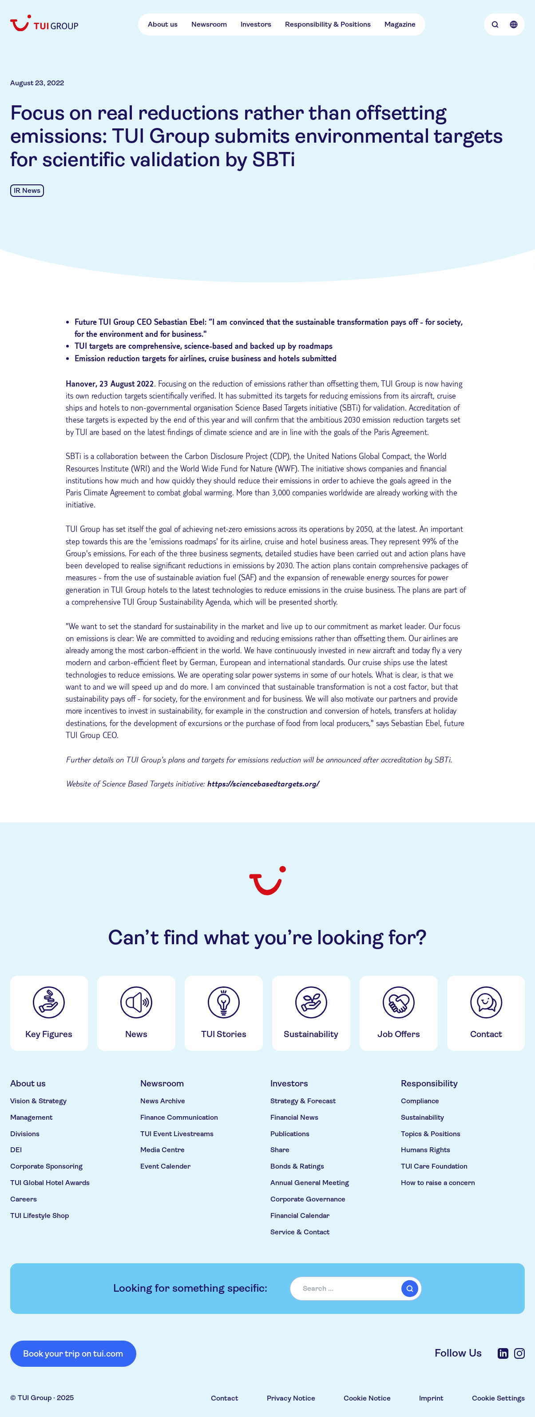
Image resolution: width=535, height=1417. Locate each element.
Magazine (400, 24)
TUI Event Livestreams (177, 1134)
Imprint (431, 1398)
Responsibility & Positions (328, 24)
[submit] (409, 1288)
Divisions (25, 1134)
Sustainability (422, 1118)
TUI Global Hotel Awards (50, 1183)
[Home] (44, 23)
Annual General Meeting (309, 1183)
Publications (289, 1134)
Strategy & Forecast (303, 1101)
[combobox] (356, 1288)
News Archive (162, 1101)
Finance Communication (179, 1118)
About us (163, 24)
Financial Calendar (299, 1216)
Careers (23, 1199)
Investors (256, 24)
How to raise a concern (438, 1183)
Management (31, 1118)
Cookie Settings (498, 1398)
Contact (224, 1398)
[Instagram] (519, 1353)
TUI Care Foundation (434, 1166)
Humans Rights (425, 1150)
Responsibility (429, 1083)
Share (279, 1150)
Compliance (420, 1101)
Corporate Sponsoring (46, 1166)
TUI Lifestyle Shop (39, 1216)
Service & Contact (299, 1232)
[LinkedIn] (503, 1353)
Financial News (294, 1118)
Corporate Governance (307, 1199)
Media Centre (162, 1150)
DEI (16, 1150)
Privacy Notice (291, 1398)
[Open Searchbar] (495, 24)
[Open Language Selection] (513, 24)
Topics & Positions (430, 1134)
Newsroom (209, 24)
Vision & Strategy (38, 1101)
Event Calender (165, 1166)
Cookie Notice (367, 1398)
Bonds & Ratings (297, 1166)
